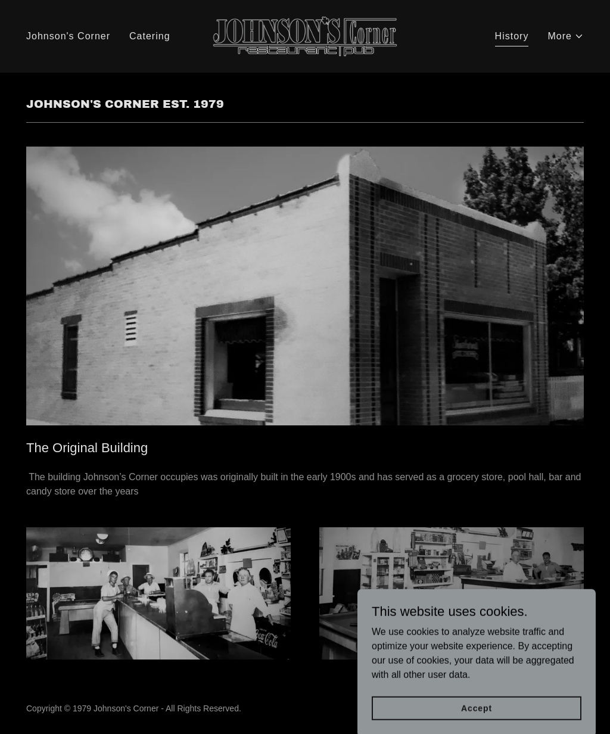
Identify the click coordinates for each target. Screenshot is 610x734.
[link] (305, 35)
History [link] (512, 36)
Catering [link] (149, 36)
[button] (565, 36)
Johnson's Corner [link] (68, 36)
